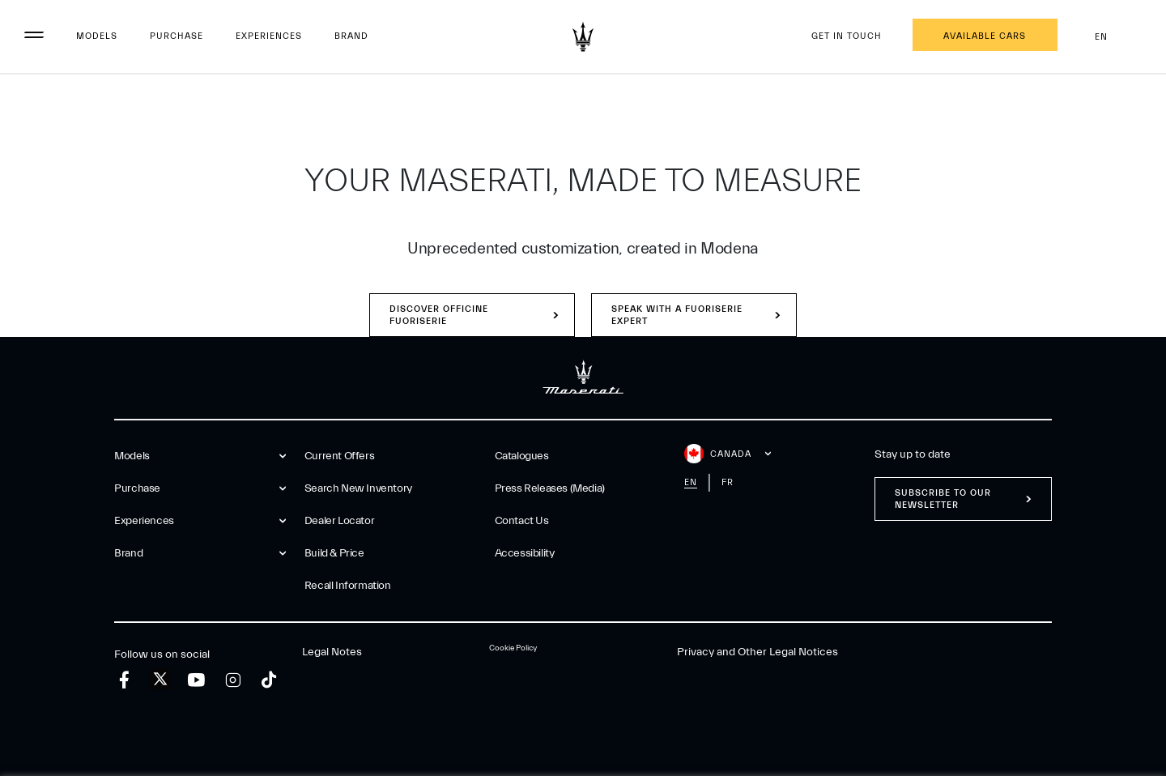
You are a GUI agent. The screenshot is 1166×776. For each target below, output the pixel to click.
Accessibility (525, 553)
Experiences (269, 36)
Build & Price (334, 553)
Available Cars (984, 36)
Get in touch (846, 36)
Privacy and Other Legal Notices (757, 652)
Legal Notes (332, 652)
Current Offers (339, 456)
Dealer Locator (339, 520)
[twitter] (160, 680)
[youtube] (196, 680)
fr (727, 482)
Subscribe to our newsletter (943, 499)
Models (96, 36)
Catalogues (522, 456)
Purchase (176, 36)
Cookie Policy (513, 648)
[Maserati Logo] (583, 36)
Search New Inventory (358, 488)
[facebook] (124, 680)
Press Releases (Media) (550, 488)
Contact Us (522, 520)
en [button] (1114, 37)
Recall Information (347, 585)
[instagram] (232, 680)
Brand (351, 36)
